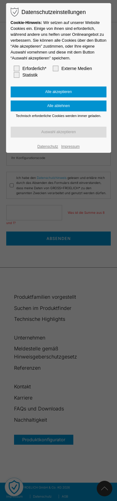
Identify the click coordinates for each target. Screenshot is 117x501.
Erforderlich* (30, 68)
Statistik (26, 75)
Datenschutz (47, 146)
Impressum (70, 146)
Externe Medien (72, 68)
